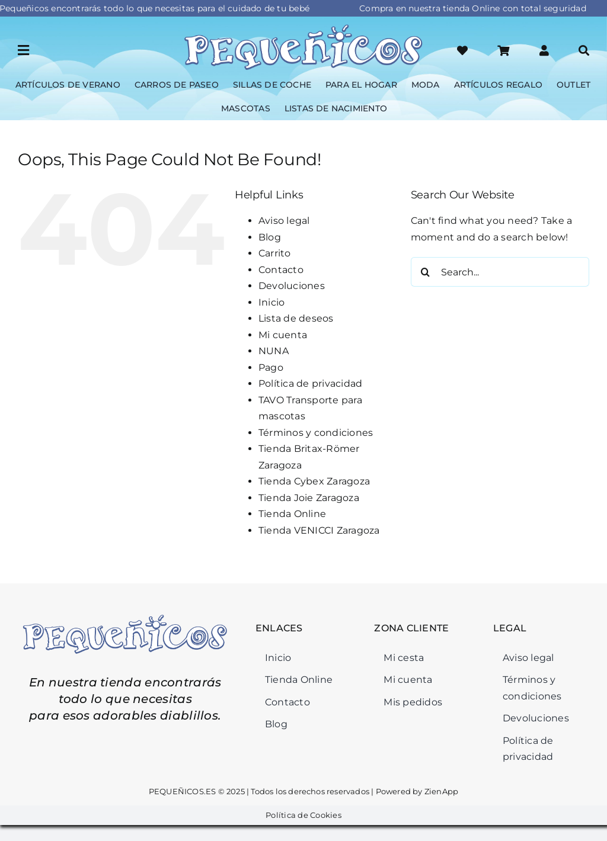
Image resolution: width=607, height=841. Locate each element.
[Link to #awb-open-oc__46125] (503, 50)
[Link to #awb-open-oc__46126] (544, 50)
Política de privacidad (310, 383)
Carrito (274, 253)
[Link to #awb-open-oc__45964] (23, 50)
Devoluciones (291, 285)
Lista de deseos (296, 318)
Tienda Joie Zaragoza (308, 497)
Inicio (271, 302)
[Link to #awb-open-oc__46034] (584, 50)
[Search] (425, 272)
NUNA (273, 351)
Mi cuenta (282, 335)
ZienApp (441, 791)
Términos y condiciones (315, 432)
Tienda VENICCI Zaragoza (319, 530)
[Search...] (500, 272)
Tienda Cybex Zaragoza (314, 481)
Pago (270, 367)
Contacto (281, 269)
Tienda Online (292, 513)
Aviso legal (284, 220)
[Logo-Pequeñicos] (303, 27)
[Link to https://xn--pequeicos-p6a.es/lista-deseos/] (462, 50)
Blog (269, 237)
